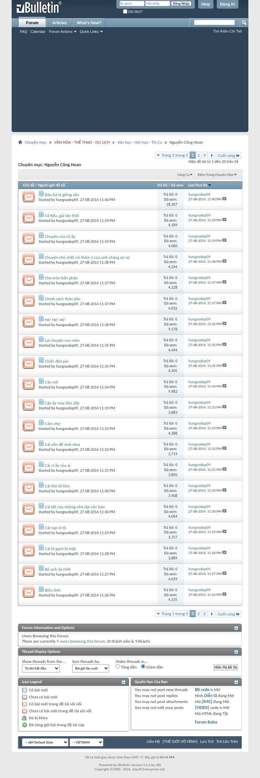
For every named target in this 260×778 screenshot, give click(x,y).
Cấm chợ (52, 423)
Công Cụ (183, 175)
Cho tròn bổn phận (61, 277)
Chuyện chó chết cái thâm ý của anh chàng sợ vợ (87, 257)
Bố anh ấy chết (58, 569)
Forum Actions (60, 32)
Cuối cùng (229, 155)
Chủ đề (29, 185)
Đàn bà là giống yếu (62, 194)
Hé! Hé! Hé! (55, 319)
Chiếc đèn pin (57, 361)
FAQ (23, 32)
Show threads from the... (43, 661)
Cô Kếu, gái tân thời (62, 215)
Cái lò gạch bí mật (60, 548)
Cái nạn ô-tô (55, 527)
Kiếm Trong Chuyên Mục (216, 175)
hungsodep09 (67, 199)
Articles (59, 23)
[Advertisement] (130, 85)
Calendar (38, 32)
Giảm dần (152, 667)
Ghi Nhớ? (132, 12)
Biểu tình (53, 590)
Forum (32, 23)
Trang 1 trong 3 (175, 155)
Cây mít (51, 382)
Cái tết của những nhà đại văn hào (75, 506)
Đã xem (177, 185)
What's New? (89, 23)
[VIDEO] (202, 707)
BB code (202, 689)
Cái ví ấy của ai (57, 465)
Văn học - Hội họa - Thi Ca (139, 142)
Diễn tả (211, 695)
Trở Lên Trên (227, 741)
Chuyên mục (36, 142)
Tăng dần (126, 667)
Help (205, 4)
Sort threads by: (86, 661)
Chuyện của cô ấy (60, 236)
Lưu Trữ (207, 741)
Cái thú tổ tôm (57, 485)
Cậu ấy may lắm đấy (62, 402)
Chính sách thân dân (62, 298)
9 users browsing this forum (81, 641)
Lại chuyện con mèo (62, 340)
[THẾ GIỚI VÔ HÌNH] (180, 741)
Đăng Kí (227, 4)
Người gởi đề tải (51, 185)
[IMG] (207, 701)
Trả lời (162, 185)
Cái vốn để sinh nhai (62, 444)
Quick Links (89, 32)
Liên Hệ (153, 741)
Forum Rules (206, 722)
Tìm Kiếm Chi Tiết (227, 31)
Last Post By (199, 185)
